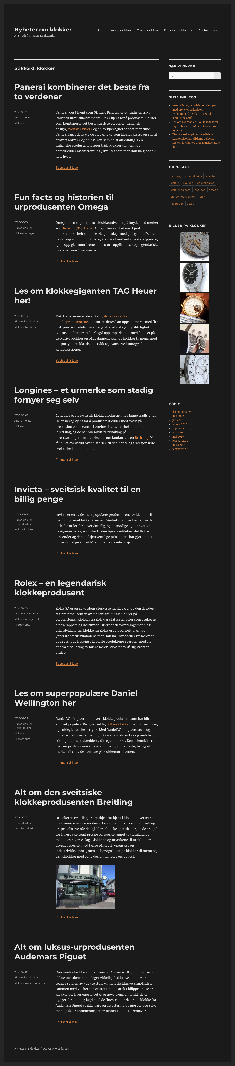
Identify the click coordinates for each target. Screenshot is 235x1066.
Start (101, 30)
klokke (174, 182)
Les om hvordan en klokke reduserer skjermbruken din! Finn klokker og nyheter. (195, 126)
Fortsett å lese (67, 167)
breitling (20, 828)
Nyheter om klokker (43, 29)
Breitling (142, 438)
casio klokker (193, 176)
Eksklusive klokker (178, 30)
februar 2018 (180, 449)
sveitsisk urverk (80, 129)
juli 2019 (177, 432)
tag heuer (31, 326)
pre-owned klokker (182, 196)
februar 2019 (180, 440)
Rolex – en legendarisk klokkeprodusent (60, 587)
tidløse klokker (118, 724)
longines (199, 189)
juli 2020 (177, 420)
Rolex (67, 228)
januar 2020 (179, 424)
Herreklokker (121, 30)
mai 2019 (178, 436)
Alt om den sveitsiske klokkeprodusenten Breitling (73, 797)
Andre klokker (209, 30)
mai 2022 (178, 416)
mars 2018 (178, 445)
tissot (190, 203)
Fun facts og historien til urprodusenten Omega (64, 202)
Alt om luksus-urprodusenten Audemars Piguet (74, 951)
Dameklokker (147, 30)
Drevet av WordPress (56, 1048)
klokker (19, 123)
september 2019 (182, 428)
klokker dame (205, 182)
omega (29, 233)
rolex (39, 619)
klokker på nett (180, 189)
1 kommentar (22, 624)
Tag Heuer (85, 228)
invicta (18, 529)
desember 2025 (182, 412)
